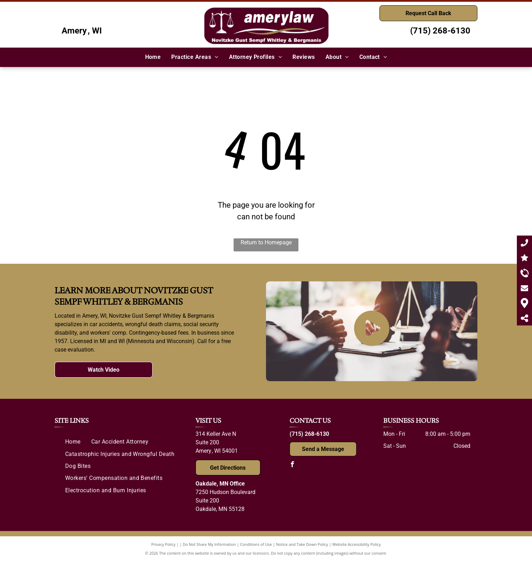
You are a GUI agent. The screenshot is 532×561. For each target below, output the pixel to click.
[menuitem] (153, 57)
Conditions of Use (256, 544)
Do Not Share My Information (209, 544)
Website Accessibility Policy (356, 544)
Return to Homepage (266, 242)
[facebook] (292, 465)
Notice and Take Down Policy (302, 544)
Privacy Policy (163, 544)
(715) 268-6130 (440, 31)
